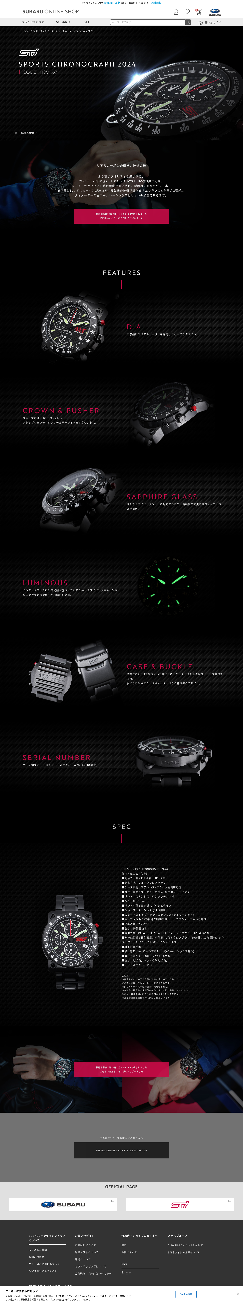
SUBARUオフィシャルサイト (185, 1247)
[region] (121, 1294)
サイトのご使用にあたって (44, 1265)
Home (25, 31)
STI (86, 22)
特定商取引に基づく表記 (43, 1273)
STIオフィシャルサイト (183, 1254)
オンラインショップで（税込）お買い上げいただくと (121, 3)
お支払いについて (85, 1247)
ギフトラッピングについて (90, 1268)
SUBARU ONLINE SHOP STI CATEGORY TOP (121, 1152)
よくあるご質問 (38, 1251)
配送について (83, 1261)
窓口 (124, 1247)
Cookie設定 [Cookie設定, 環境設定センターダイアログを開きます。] (186, 1294)
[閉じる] (237, 1294)
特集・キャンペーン (43, 31)
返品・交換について (87, 1254)
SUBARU (63, 22)
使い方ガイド (210, 22)
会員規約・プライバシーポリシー (93, 1275)
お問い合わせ (36, 1258)
